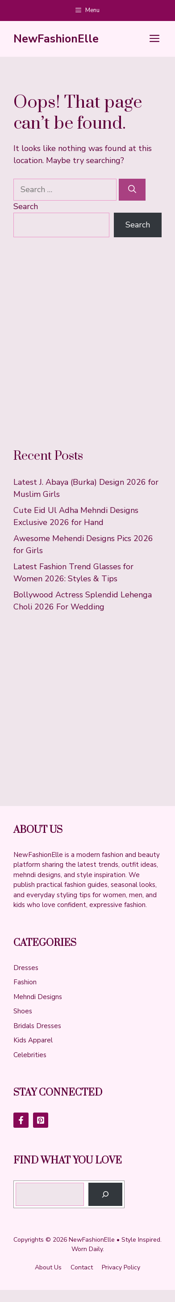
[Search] (132, 190)
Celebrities (29, 1054)
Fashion (25, 982)
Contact (82, 1267)
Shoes (22, 1011)
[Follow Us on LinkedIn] (40, 1120)
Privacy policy (121, 1267)
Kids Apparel (33, 1040)
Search (25, 206)
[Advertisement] (87, 342)
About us (48, 1267)
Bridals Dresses (37, 1025)
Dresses (25, 967)
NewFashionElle (56, 38)
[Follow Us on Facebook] (21, 1120)
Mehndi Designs (37, 996)
